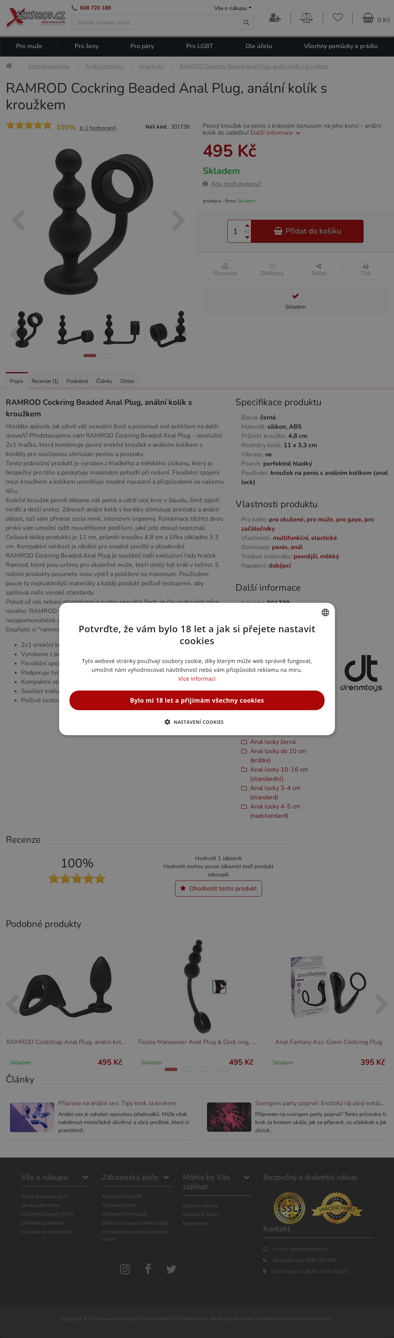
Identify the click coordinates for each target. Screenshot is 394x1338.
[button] (197, 722)
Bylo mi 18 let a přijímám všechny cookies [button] (197, 700)
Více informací (197, 678)
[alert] (197, 669)
